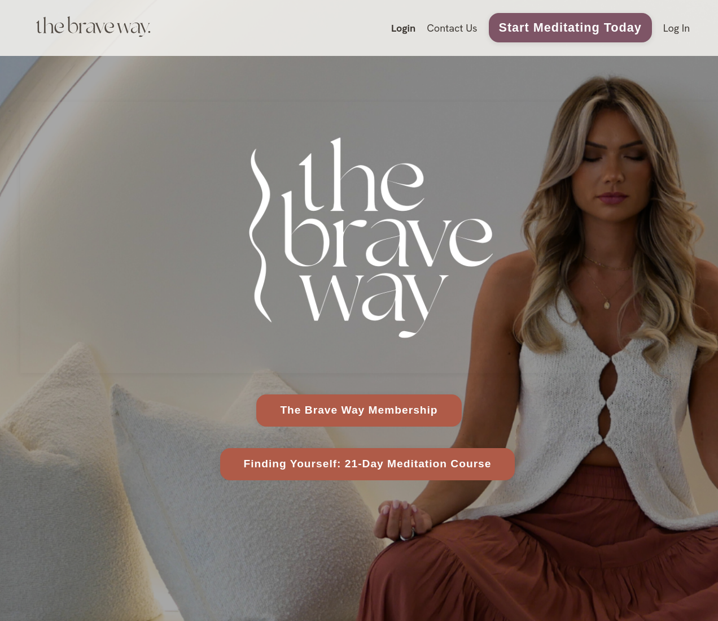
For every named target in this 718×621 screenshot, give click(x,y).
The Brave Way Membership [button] (358, 410)
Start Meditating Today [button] (570, 27)
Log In (676, 27)
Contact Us (452, 27)
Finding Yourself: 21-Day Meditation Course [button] (368, 464)
